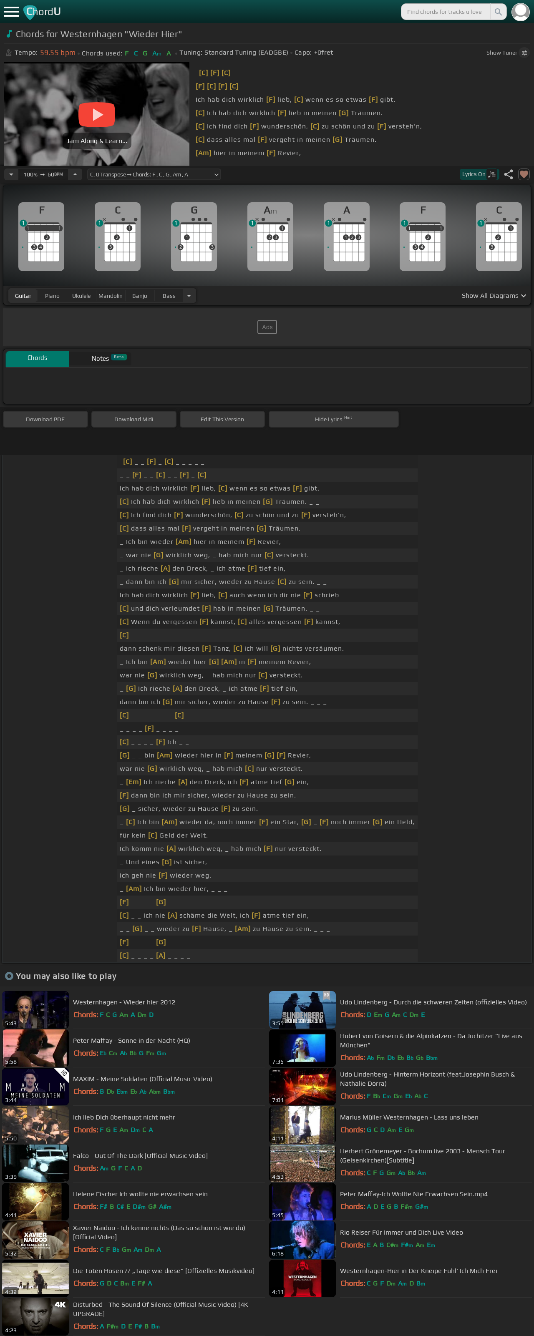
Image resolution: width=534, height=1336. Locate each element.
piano (52, 295)
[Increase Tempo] (75, 174)
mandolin (110, 295)
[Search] (497, 11)
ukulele (81, 295)
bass (169, 295)
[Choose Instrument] (189, 295)
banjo (139, 295)
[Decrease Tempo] (11, 174)
